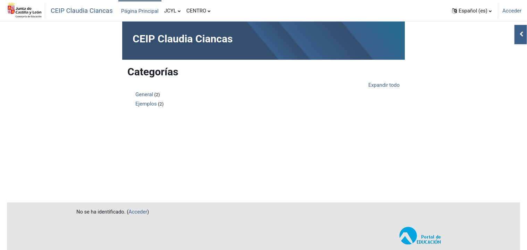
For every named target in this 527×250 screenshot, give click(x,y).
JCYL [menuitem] (170, 11)
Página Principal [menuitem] (140, 11)
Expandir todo (384, 85)
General (144, 95)
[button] (471, 10)
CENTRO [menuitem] (196, 11)
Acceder (511, 11)
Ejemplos (146, 104)
